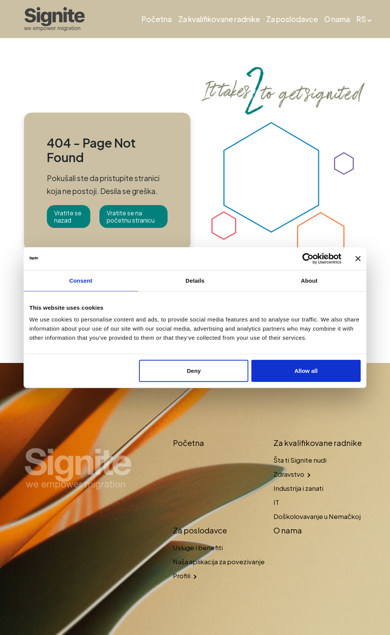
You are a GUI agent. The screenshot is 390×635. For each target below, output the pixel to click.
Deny (194, 371)
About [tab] (309, 280)
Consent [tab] (81, 280)
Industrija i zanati (298, 488)
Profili (181, 575)
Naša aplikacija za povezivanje (219, 561)
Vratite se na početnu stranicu (131, 216)
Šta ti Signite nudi (299, 460)
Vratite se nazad (68, 216)
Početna (156, 19)
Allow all (306, 371)
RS (361, 19)
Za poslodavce (292, 19)
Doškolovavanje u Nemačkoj (317, 516)
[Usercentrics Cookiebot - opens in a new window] (308, 258)
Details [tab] (195, 280)
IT (276, 502)
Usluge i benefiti (198, 547)
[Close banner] (358, 258)
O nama (337, 19)
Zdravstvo (288, 474)
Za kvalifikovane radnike (219, 19)
